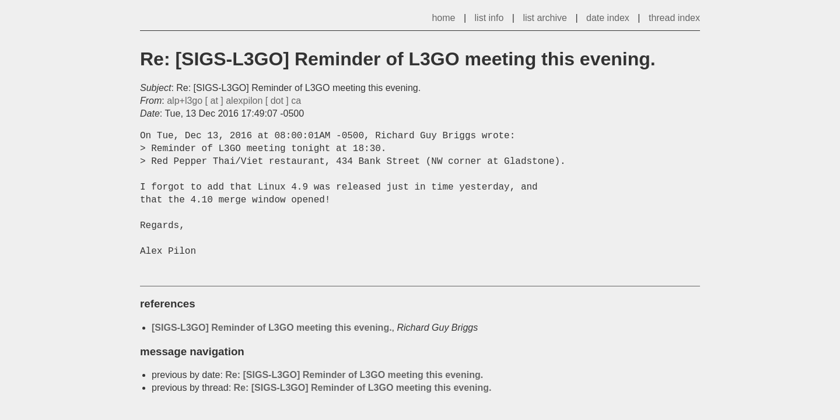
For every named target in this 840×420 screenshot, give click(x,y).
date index (607, 18)
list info (489, 18)
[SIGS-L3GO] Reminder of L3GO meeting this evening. (272, 327)
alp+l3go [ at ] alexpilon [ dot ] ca (234, 101)
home (443, 18)
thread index (674, 18)
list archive (545, 18)
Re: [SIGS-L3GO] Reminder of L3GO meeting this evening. (354, 375)
